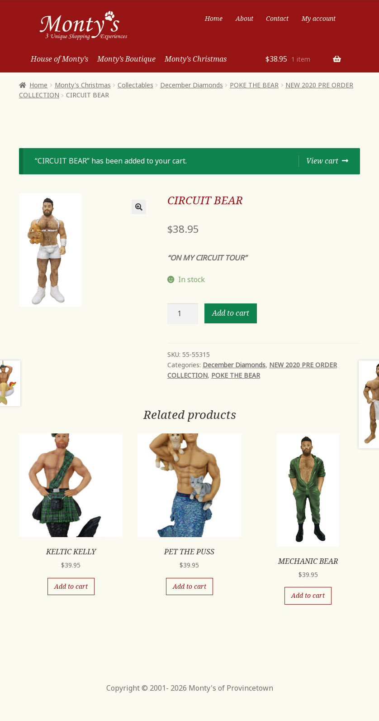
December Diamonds (191, 85)
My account (319, 18)
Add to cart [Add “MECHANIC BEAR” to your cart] (308, 595)
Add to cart (230, 313)
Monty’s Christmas (196, 59)
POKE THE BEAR (254, 85)
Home (214, 18)
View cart (322, 161)
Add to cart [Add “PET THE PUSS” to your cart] (189, 586)
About (244, 18)
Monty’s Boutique (126, 59)
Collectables (135, 85)
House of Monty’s (59, 59)
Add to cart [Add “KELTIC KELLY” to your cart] (71, 586)
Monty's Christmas (83, 85)
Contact (277, 18)
